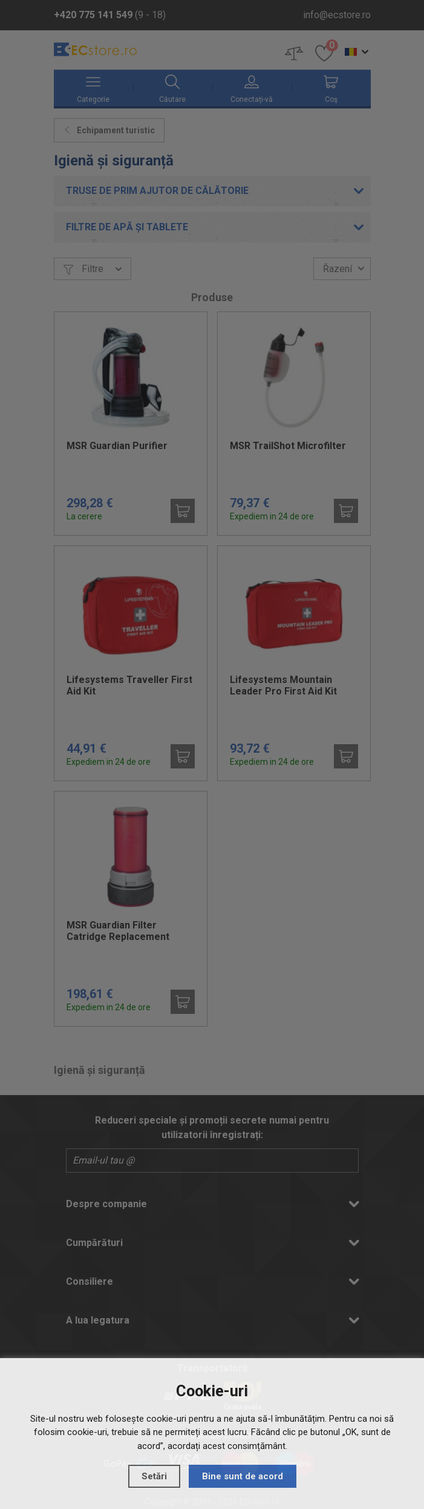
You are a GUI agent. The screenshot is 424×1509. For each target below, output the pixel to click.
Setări (154, 1476)
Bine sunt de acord (242, 1476)
